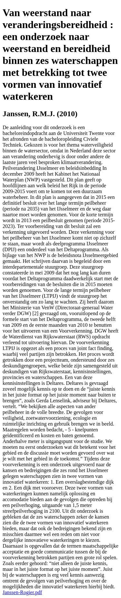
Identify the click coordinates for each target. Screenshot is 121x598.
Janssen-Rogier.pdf (22, 592)
